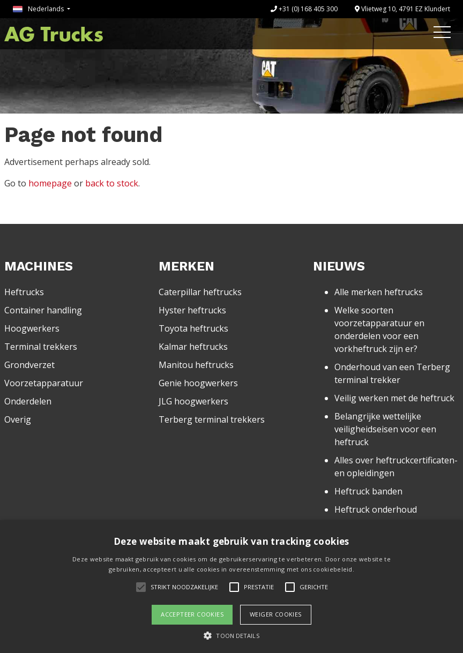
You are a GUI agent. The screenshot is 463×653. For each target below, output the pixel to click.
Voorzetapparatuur (43, 383)
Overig (17, 419)
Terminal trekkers (40, 346)
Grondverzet (29, 365)
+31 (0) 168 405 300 (304, 8)
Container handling (43, 310)
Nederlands (39, 8)
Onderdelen (27, 401)
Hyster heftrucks (192, 310)
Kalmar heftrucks (193, 346)
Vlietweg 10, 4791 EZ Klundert (402, 8)
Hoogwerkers (31, 328)
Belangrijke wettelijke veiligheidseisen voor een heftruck (385, 429)
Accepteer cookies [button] (192, 614)
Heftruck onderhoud (375, 509)
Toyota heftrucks (193, 328)
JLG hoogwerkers (193, 401)
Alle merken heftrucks (378, 292)
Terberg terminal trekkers (212, 419)
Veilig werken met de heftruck (394, 398)
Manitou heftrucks (196, 365)
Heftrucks (24, 292)
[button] (231, 635)
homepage (50, 183)
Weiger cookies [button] (276, 614)
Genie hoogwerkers (198, 383)
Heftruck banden (368, 491)
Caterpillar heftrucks (200, 292)
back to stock (111, 183)
